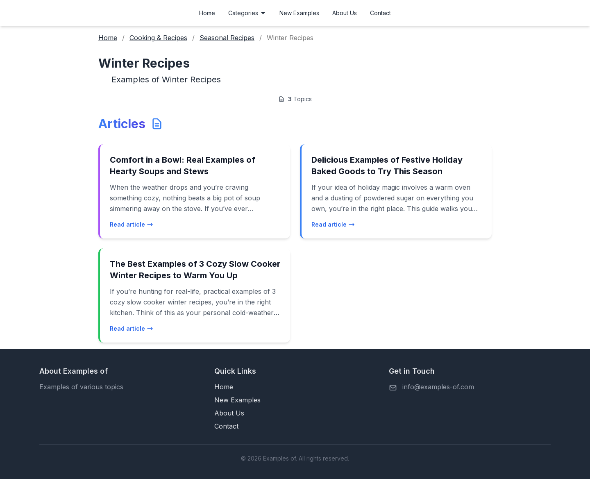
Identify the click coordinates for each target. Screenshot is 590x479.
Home (207, 12)
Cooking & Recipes (158, 38)
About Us (344, 12)
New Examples (299, 12)
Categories (247, 12)
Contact (380, 12)
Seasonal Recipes (227, 38)
